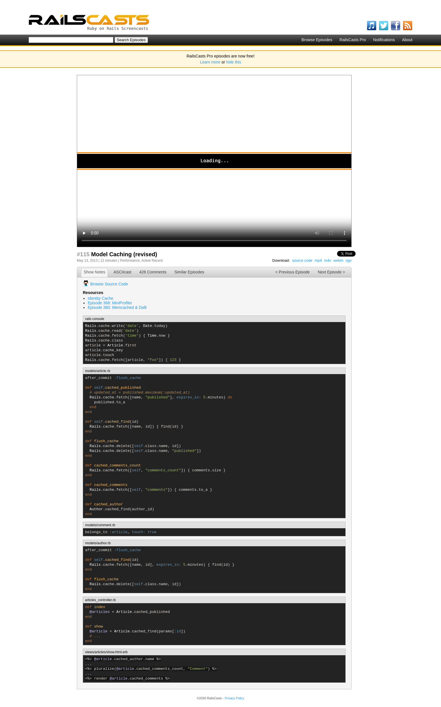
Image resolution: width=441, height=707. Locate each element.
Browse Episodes (316, 39)
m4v (327, 260)
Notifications (384, 39)
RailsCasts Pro (353, 39)
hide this (233, 62)
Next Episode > (331, 272)
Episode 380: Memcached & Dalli (117, 307)
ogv (349, 260)
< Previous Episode (292, 272)
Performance (130, 261)
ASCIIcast (122, 272)
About (407, 39)
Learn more (210, 62)
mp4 (318, 260)
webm (338, 260)
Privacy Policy (234, 698)
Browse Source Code (109, 284)
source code (302, 260)
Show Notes (94, 272)
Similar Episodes (189, 272)
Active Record (152, 261)
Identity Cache (100, 298)
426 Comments (153, 272)
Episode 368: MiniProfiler (110, 303)
